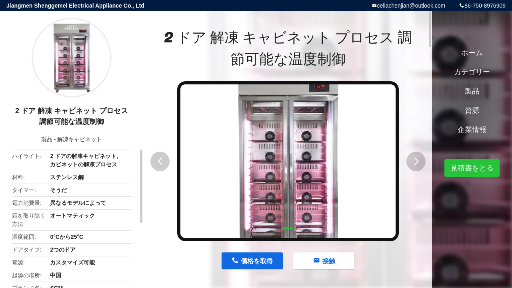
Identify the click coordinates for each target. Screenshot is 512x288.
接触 (328, 261)
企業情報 (472, 130)
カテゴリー (472, 72)
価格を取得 (257, 261)
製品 (46, 139)
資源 (472, 110)
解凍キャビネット (79, 139)
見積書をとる (472, 168)
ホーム (472, 53)
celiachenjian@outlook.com (411, 5)
